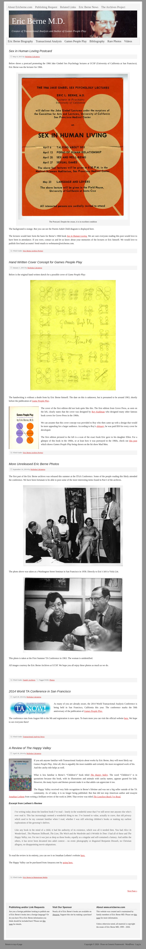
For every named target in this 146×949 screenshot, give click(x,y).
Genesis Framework (116, 944)
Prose (102, 944)
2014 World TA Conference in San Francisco (40, 691)
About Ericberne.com (20, 7)
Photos (51, 680)
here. (126, 718)
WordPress (129, 944)
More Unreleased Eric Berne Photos (34, 464)
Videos (128, 41)
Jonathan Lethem (17, 796)
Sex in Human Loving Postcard (30, 51)
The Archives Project (113, 7)
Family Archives (29, 680)
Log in (138, 944)
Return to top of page (13, 944)
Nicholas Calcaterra (32, 56)
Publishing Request (46, 7)
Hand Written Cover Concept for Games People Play (45, 262)
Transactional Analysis (49, 41)
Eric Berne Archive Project (33, 251)
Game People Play (40, 401)
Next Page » (132, 891)
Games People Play (76, 41)
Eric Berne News (88, 7)
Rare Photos (114, 41)
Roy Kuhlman (98, 412)
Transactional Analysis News (33, 737)
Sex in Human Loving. (77, 236)
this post (133, 441)
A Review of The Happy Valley (30, 748)
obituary (100, 426)
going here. (68, 862)
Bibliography (97, 41)
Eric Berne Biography (20, 41)
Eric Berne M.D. (38, 21)
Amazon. (56, 915)
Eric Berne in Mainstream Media (35, 877)
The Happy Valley (99, 775)
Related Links (68, 7)
